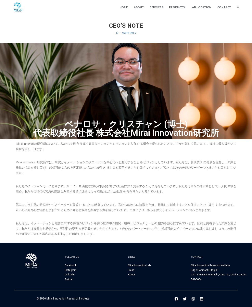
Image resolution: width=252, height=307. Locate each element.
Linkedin (70, 274)
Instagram (70, 270)
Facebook (71, 265)
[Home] (117, 33)
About (131, 274)
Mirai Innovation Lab (139, 265)
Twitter (69, 279)
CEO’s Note (129, 33)
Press (131, 270)
